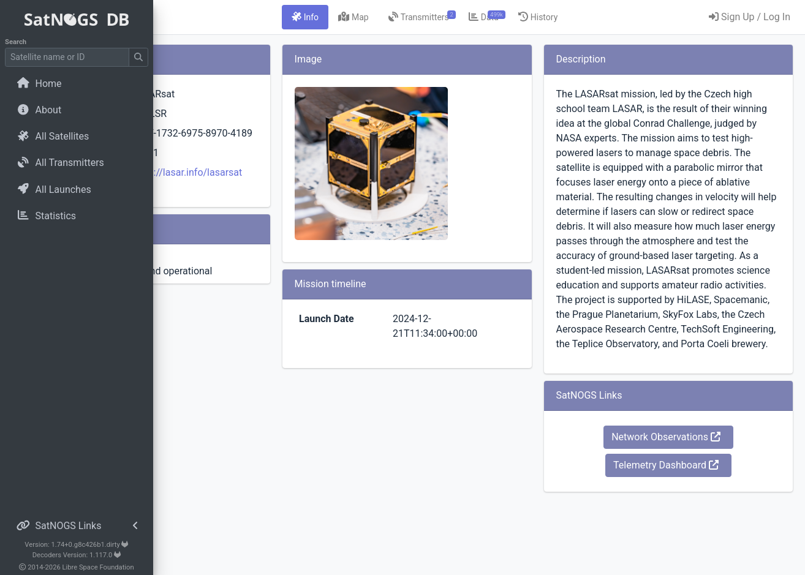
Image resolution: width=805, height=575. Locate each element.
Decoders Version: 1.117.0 (76, 555)
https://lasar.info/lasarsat (315, 197)
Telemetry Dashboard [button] (691, 129)
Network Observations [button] (691, 101)
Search (15, 42)
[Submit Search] (138, 57)
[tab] (380, 17)
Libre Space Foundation (98, 567)
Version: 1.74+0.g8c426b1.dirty (76, 545)
